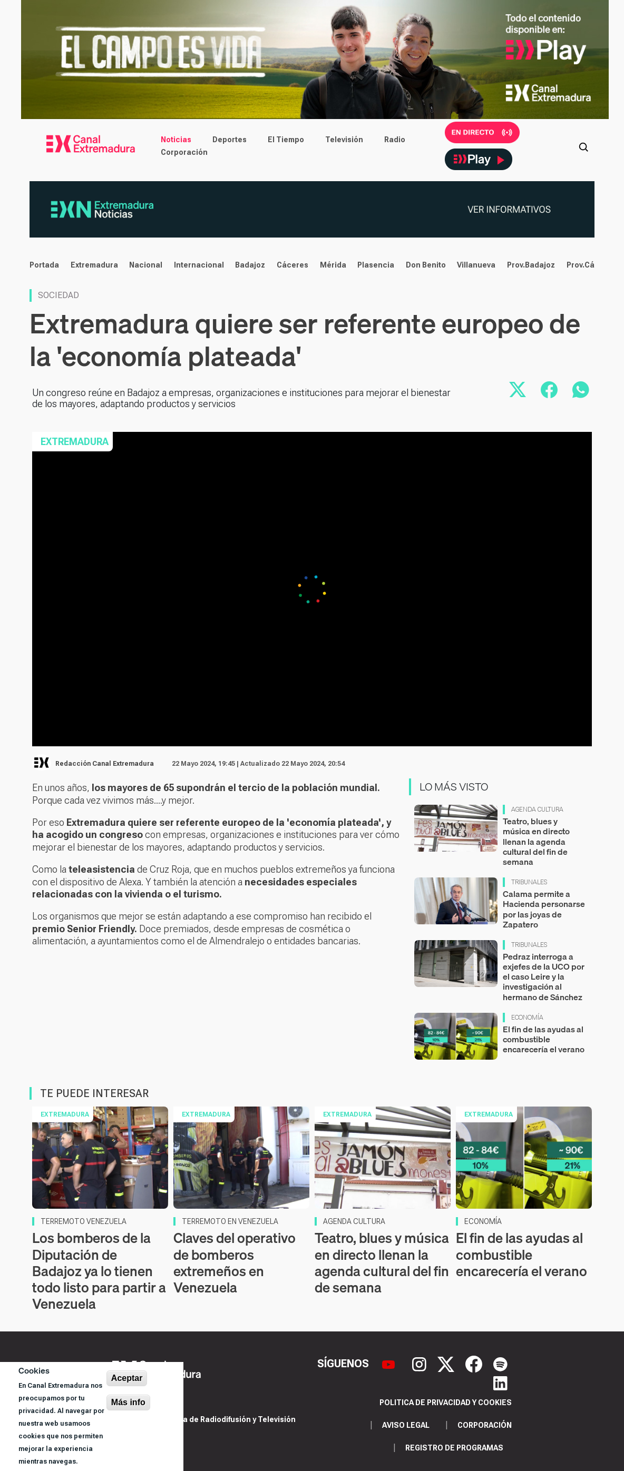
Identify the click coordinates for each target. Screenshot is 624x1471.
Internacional (199, 265)
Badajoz (250, 265)
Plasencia (375, 265)
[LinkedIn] (500, 1382)
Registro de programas (454, 1448)
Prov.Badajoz (531, 265)
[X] (447, 1363)
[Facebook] (475, 1363)
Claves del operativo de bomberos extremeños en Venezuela (234, 1262)
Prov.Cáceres (591, 265)
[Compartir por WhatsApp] (581, 390)
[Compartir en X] (517, 390)
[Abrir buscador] (583, 146)
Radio (394, 139)
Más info (128, 1402)
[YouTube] (390, 1363)
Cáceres (292, 265)
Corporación (184, 152)
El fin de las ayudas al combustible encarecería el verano (543, 1039)
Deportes (229, 139)
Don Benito (426, 265)
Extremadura (94, 265)
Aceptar (127, 1378)
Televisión (344, 139)
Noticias (176, 139)
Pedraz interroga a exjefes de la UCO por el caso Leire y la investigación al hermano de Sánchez (543, 977)
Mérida (333, 265)
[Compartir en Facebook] (549, 390)
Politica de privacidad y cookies (445, 1402)
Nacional (145, 265)
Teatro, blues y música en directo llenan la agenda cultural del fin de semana (536, 841)
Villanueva (476, 265)
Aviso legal (406, 1425)
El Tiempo (286, 139)
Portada (44, 265)
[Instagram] (420, 1363)
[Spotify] (500, 1363)
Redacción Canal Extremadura (104, 763)
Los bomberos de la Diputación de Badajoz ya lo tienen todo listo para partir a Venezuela (99, 1271)
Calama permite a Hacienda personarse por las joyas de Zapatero (544, 909)
